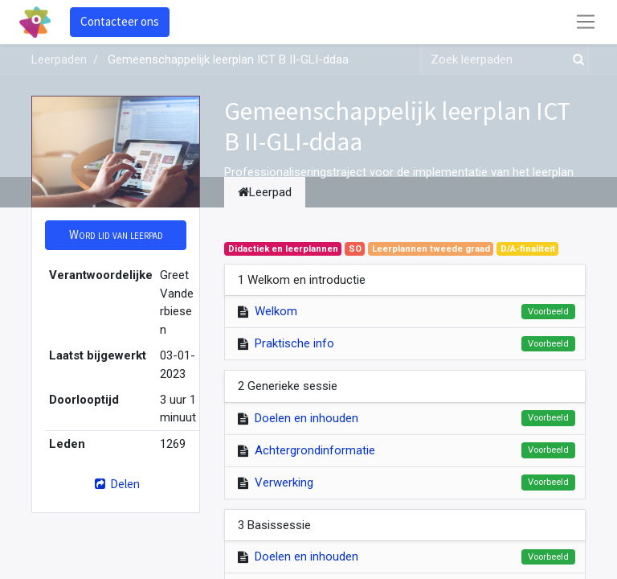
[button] (115, 235)
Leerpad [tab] (265, 192)
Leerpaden (59, 59)
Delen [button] (115, 483)
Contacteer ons (119, 21)
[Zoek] (575, 60)
